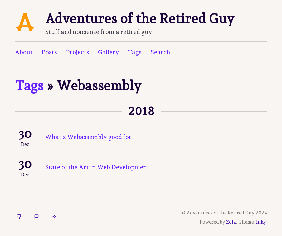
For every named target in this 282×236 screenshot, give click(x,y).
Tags (135, 52)
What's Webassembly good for (88, 137)
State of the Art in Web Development (97, 167)
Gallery (108, 52)
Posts (49, 52)
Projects (77, 52)
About (24, 52)
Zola (231, 222)
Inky (260, 222)
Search (160, 52)
